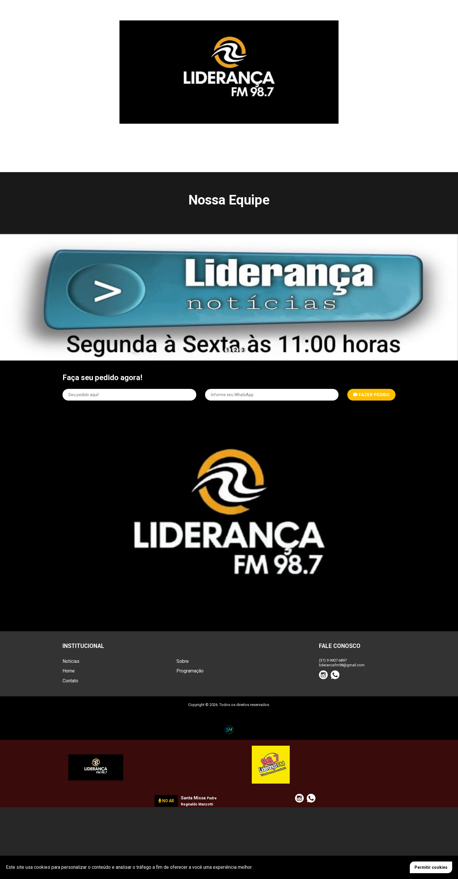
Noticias (71, 661)
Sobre (182, 661)
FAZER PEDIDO (371, 394)
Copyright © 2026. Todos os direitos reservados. (229, 704)
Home (69, 671)
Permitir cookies (430, 867)
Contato (70, 681)
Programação (190, 671)
